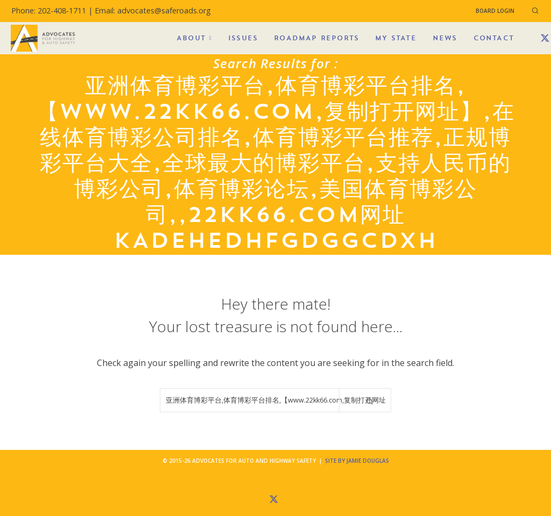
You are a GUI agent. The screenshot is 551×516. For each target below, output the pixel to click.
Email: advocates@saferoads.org (153, 10)
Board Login (495, 11)
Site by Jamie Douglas (357, 460)
